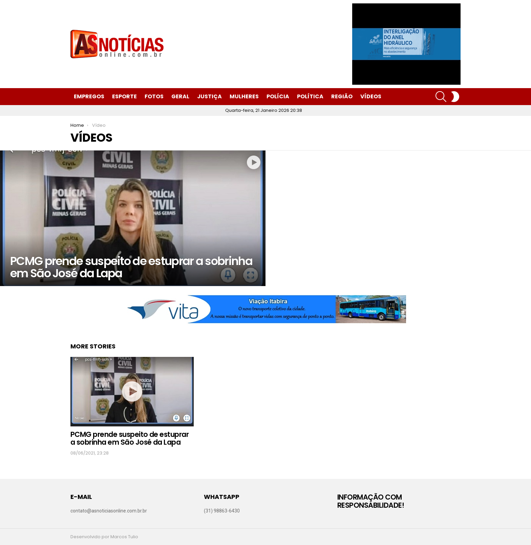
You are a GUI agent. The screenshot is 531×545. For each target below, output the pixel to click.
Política (310, 96)
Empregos (89, 96)
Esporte (124, 96)
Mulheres (244, 96)
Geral (180, 96)
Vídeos (370, 96)
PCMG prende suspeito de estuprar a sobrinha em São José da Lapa (129, 438)
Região (342, 96)
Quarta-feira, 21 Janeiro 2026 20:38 (263, 110)
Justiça (209, 96)
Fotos (154, 96)
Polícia (278, 96)
